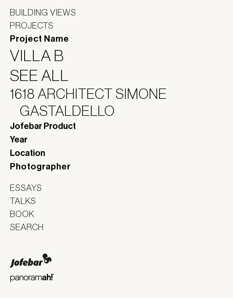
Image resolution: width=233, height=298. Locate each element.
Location (27, 153)
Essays (26, 187)
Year (18, 140)
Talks (23, 201)
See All (44, 75)
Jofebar (31, 261)
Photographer (40, 166)
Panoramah (32, 278)
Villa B (42, 55)
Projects (32, 25)
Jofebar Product (43, 126)
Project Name (39, 39)
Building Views (43, 12)
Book (22, 214)
